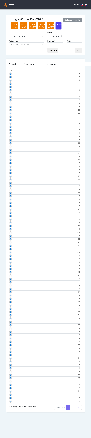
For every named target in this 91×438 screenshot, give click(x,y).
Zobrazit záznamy (22, 64)
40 (14, 202)
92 (14, 374)
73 (14, 312)
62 (14, 275)
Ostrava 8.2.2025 (42, 25)
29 (14, 166)
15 (14, 120)
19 (14, 133)
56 (14, 255)
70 (14, 302)
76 (14, 322)
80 (14, 335)
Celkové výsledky (73, 20)
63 (14, 279)
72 (14, 308)
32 (14, 176)
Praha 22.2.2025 (59, 25)
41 (14, 206)
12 (14, 110)
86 (14, 355)
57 (14, 259)
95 (14, 384)
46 (14, 222)
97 (14, 391)
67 (14, 292)
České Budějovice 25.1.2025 (33, 25)
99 (14, 398)
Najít (79, 50)
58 (14, 262)
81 (14, 338)
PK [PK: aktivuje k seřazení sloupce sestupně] (11, 70)
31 (14, 173)
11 (14, 106)
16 (14, 123)
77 (14, 325)
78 (14, 328)
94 (14, 381)
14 (14, 116)
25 (14, 153)
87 (14, 358)
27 (14, 159)
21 (14, 140)
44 (14, 216)
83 (14, 345)
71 (14, 305)
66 (14, 288)
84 (14, 348)
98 (14, 394)
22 (14, 143)
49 (14, 232)
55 (14, 252)
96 (14, 388)
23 (14, 146)
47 (14, 226)
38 (14, 196)
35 (14, 186)
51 (14, 239)
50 (14, 235)
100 (14, 401)
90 (14, 368)
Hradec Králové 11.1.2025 (15, 25)
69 (14, 298)
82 (14, 341)
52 (14, 242)
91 (14, 371)
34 (14, 183)
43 (14, 212)
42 (14, 209)
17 (14, 126)
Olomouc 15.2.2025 (51, 25)
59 (14, 265)
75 (14, 318)
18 (14, 130)
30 (14, 169)
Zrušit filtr (53, 50)
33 (14, 179)
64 (14, 282)
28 (14, 163)
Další (77, 407)
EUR (77, 4)
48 (14, 229)
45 (14, 219)
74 (14, 315)
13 (14, 113)
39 (14, 199)
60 (14, 269)
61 (14, 272)
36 (14, 189)
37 (14, 192)
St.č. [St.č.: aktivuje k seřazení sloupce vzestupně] (18, 70)
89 (14, 365)
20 (14, 136)
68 (14, 295)
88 (14, 361)
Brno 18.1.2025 (24, 25)
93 (14, 378)
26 (14, 156)
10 (14, 103)
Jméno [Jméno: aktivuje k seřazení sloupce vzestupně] (27, 70)
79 (14, 331)
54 (14, 249)
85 (14, 351)
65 (14, 285)
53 (14, 245)
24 (14, 149)
